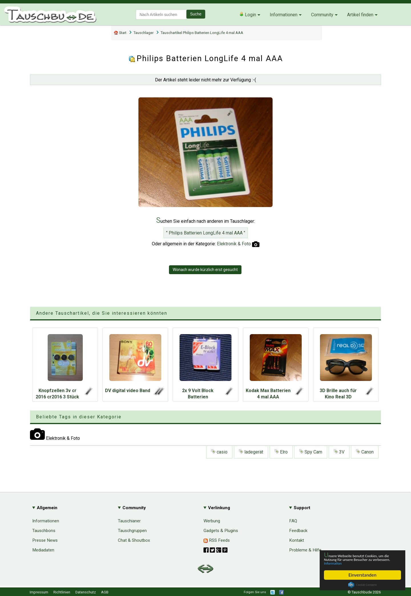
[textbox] (161, 14)
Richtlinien (61, 592)
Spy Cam (310, 452)
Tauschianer (129, 520)
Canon (365, 452)
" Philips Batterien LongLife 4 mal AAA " (205, 233)
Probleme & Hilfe (305, 550)
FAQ (293, 520)
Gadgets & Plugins (221, 530)
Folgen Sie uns (255, 592)
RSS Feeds (217, 540)
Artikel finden (360, 14)
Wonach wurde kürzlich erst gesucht (205, 269)
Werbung (212, 520)
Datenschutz (85, 592)
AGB (104, 592)
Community (322, 14)
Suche (196, 14)
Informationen (283, 14)
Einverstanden (362, 575)
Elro (281, 452)
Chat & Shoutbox (134, 540)
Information (359, 563)
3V (339, 452)
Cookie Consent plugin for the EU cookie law (362, 585)
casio (219, 452)
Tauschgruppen (132, 530)
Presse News (45, 540)
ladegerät (251, 452)
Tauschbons (43, 530)
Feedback (298, 530)
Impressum (39, 592)
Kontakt (296, 540)
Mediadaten (43, 550)
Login (247, 14)
